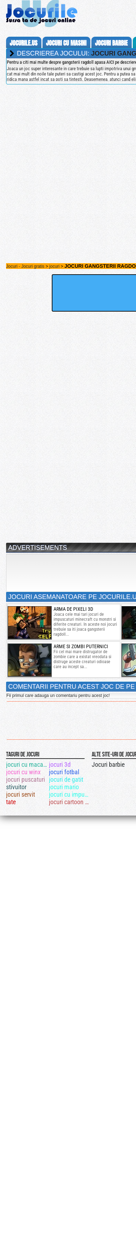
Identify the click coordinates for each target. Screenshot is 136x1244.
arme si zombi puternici (81, 646)
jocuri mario (64, 787)
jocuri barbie (111, 43)
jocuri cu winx (23, 772)
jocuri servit (20, 794)
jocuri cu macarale (27, 764)
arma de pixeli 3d (73, 609)
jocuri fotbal (64, 772)
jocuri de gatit (66, 779)
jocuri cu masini (66, 43)
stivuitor (16, 787)
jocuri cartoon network (70, 802)
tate (11, 802)
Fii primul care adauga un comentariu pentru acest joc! (58, 695)
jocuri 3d (60, 764)
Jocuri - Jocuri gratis (25, 266)
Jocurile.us (23, 43)
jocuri (54, 266)
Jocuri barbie (108, 764)
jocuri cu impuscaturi (70, 794)
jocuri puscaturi (25, 779)
